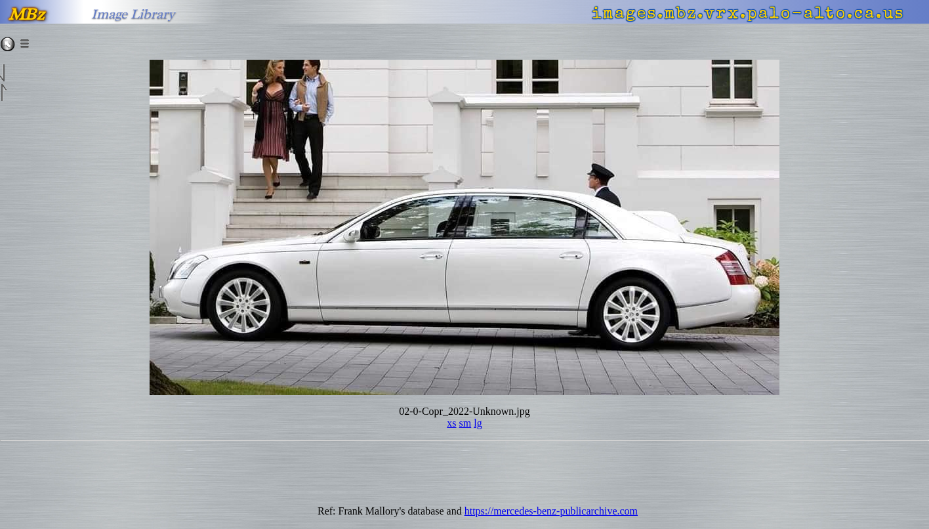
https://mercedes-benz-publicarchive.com (551, 511)
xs (451, 423)
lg (478, 423)
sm (465, 423)
